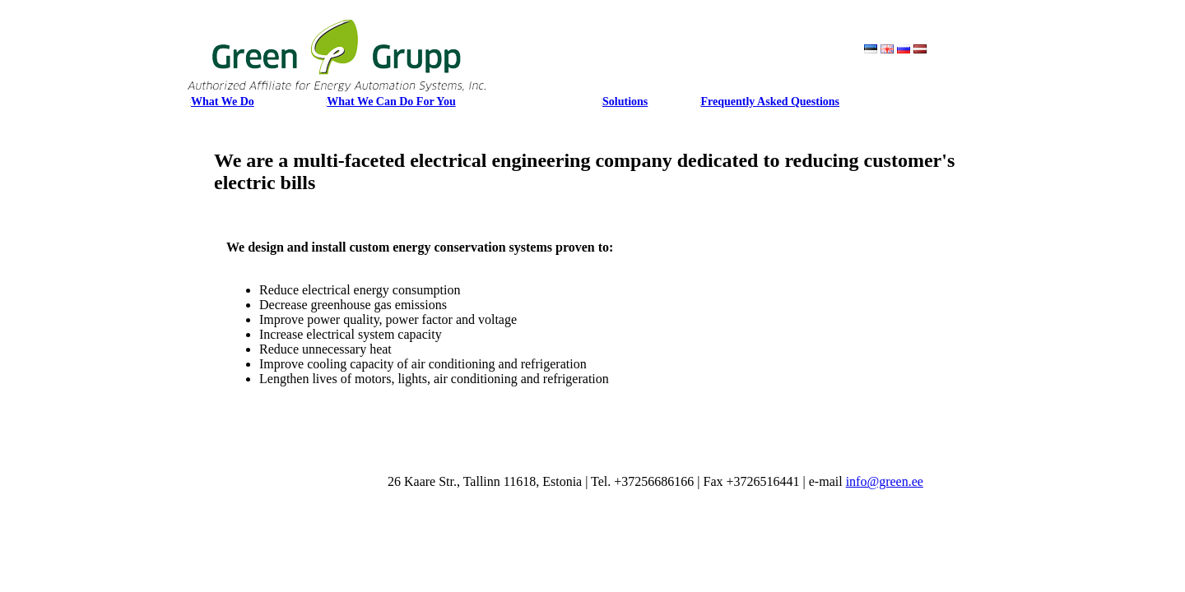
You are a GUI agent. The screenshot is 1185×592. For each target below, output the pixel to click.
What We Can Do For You (391, 101)
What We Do (222, 101)
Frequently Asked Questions (770, 101)
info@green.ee (884, 481)
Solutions (625, 101)
